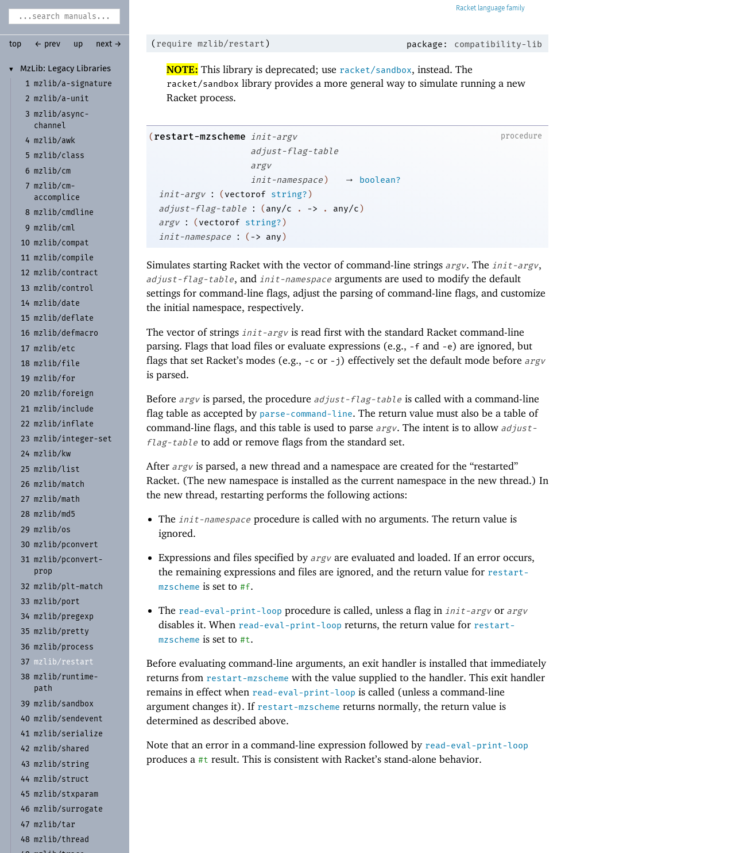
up (78, 44)
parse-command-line (306, 414)
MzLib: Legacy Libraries (65, 69)
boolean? (380, 180)
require (174, 44)
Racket (490, 8)
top (15, 44)
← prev (47, 44)
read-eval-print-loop (230, 611)
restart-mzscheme (200, 136)
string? (289, 194)
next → (109, 44)
